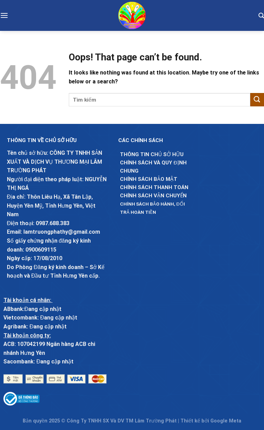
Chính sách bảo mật (148, 179)
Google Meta (225, 421)
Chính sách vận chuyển (153, 196)
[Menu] (4, 15)
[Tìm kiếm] (261, 15)
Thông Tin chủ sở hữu (152, 154)
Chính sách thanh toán (154, 187)
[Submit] (257, 99)
